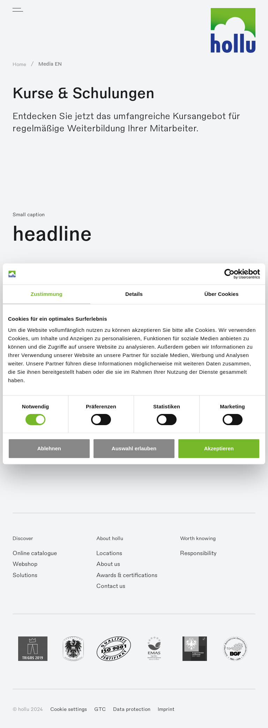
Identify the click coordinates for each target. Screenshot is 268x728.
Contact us (110, 586)
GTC (100, 709)
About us (108, 564)
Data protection (131, 709)
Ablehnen (49, 449)
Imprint (166, 709)
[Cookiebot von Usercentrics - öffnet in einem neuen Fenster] (229, 274)
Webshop (25, 564)
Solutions (25, 575)
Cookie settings (68, 709)
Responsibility (198, 553)
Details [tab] (134, 294)
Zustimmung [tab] (46, 294)
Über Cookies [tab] (221, 294)
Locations (109, 553)
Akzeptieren (219, 449)
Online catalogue (35, 553)
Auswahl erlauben (134, 449)
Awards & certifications (126, 575)
